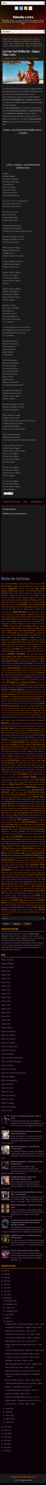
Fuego (6, 703)
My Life (13, 820)
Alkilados (25, 598)
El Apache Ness (18, 675)
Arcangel (23, 604)
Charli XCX (16, 637)
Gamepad (36, 703)
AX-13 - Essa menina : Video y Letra (25, 1250)
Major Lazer (28, 784)
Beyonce (15, 617)
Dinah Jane (23, 668)
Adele (43, 586)
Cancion (16, 39)
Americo (20, 600)
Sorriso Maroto (40, 877)
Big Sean (30, 617)
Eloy (2, 687)
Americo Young (29, 600)
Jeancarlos (42, 726)
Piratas (39, 846)
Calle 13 (35, 626)
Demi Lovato (19, 663)
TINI (43, 879)
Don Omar (16, 670)
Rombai (41, 857)
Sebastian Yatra (37, 865)
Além (43, 598)
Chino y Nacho (20, 639)
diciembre (10, 1301)
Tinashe (21, 891)
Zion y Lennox (30, 912)
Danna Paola (5, 659)
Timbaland (15, 891)
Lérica (15, 782)
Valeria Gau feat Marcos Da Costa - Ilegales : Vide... (24, 1364)
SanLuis (27, 862)
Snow (3, 875)
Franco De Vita (10, 701)
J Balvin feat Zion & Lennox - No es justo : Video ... (23, 1334)
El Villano (22, 685)
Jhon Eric (18, 730)
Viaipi (27, 903)
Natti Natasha (29, 822)
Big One (24, 617)
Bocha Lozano (30, 619)
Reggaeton (17, 41)
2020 (6, 1291)
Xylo (23, 910)
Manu (18, 790)
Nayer (38, 822)
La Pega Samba (38, 758)
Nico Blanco (20, 827)
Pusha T (3, 851)
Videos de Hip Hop (8, 1050)
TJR (2, 882)
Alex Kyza (16, 593)
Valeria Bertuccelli (6, 900)
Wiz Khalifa (12, 910)
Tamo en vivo (18, 882)
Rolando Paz (33, 858)
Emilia (30, 687)
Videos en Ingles (7, 1099)
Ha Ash (12, 715)
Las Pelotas (12, 765)
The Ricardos (15, 888)
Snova (43, 872)
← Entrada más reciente (11, 502)
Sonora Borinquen (30, 877)
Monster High (25, 817)
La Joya (3, 756)
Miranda (26, 815)
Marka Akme (39, 797)
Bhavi (20, 617)
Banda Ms (35, 612)
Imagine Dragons (10, 720)
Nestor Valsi (23, 824)
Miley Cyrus (18, 815)
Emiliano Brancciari (39, 687)
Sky (22, 872)
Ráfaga (43, 860)
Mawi (24, 806)
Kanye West (8, 744)
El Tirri (43, 682)
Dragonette (34, 670)
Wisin (35, 907)
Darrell (34, 659)
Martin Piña (10, 801)
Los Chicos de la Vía (39, 772)
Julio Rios (4, 742)
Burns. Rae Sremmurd (30, 623)
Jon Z (43, 733)
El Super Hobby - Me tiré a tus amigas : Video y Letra (24, 1324)
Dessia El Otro (6, 666)
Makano (42, 784)
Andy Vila (19, 602)
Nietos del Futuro (39, 827)
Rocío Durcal (20, 858)
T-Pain (38, 879)
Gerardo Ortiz (25, 706)
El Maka (36, 677)
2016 (6, 1430)
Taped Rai (35, 882)
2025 (6, 1274)
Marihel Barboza (31, 794)
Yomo (12, 912)
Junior (10, 742)
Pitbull (6, 848)
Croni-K (42, 649)
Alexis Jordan (30, 595)
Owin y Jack (9, 837)
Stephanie (12, 879)
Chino (11, 640)
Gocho (42, 708)
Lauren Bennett (31, 765)
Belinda (30, 614)
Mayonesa (39, 806)
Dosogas (23, 670)
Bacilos (43, 609)
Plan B (12, 848)
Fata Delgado (12, 696)
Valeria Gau (17, 900)
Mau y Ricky (17, 806)
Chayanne (5, 640)
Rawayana (30, 851)
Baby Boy (20, 609)
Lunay (3, 782)
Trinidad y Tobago (10, 895)
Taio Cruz (10, 882)
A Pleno (31, 584)
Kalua (3, 744)
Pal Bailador (17, 839)
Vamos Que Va (33, 900)
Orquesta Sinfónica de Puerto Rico (21, 834)
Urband (10, 898)
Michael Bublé (27, 810)
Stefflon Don (27, 41)
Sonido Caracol (24, 875)
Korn (43, 749)
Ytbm (16, 912)
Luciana (9, 780)
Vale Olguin (31, 898)
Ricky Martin (28, 855)
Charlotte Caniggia (28, 637)
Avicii (18, 607)
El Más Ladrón (5, 680)
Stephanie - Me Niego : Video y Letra (18, 1360)
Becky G (24, 614)
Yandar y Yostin (33, 910)
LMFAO (40, 751)
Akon (17, 591)
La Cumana (23, 753)
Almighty (31, 598)
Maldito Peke (22, 787)
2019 (6, 1295)
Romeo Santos (7, 860)
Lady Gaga (41, 760)
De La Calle (30, 661)
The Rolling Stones (25, 888)
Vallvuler (26, 900)
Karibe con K (17, 744)
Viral (32, 905)
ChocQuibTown (33, 640)
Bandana (17, 614)
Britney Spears (17, 621)
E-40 (28, 673)
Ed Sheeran (40, 673)
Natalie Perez (10, 822)
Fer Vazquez (9, 699)
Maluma (31, 787)
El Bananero (35, 675)
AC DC (39, 584)
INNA (32, 717)
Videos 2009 (6, 971)
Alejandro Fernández (37, 591)
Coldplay (35, 646)
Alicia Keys (15, 598)
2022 (6, 1284)
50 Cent (25, 584)
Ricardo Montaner (15, 855)
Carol (35, 633)
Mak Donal (36, 784)
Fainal (23, 694)
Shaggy (42, 867)
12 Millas (7, 584)
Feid (25, 696)
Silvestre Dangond (25, 870)
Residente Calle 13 (19, 853)
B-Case (3, 609)
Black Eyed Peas (39, 617)
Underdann (4, 898)
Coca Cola (27, 646)
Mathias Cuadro (29, 804)
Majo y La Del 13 (16, 784)
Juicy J (23, 740)
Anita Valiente (36, 602)
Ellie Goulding (41, 685)
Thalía (26, 884)
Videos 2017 (5, 1001)
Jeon (16, 728)
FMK (43, 692)
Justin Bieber (19, 742)
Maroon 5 (12, 799)
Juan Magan (29, 737)
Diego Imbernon (36, 666)
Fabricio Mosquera (8, 694)
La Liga (22, 756)
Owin (3, 837)
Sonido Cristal (34, 875)
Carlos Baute (12, 633)
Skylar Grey (28, 872)
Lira (12, 769)
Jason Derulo (11, 726)
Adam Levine (37, 586)
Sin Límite (10, 872)
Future (10, 703)
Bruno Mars (40, 621)
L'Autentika (21, 751)
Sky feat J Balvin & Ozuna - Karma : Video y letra (22, 1380)
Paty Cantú (24, 841)
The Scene (36, 888)
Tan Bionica (27, 882)
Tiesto (10, 891)
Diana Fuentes (27, 666)
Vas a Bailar (10, 903)
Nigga (3, 829)
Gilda (21, 708)
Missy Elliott (5, 817)
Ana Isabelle (38, 600)
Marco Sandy (23, 792)
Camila (36, 628)
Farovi (43, 694)
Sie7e (17, 870)
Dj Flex (42, 668)
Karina (24, 744)
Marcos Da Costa (36, 792)
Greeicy (22, 710)
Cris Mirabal (27, 649)
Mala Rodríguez (5, 787)
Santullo (32, 862)
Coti (22, 649)
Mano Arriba (11, 790)
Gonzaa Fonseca (7, 710)
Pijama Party (24, 846)
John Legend (23, 733)
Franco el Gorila (28, 701)
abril (7, 1412)
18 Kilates (13, 584)
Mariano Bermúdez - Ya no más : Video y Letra (22, 1371)
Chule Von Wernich (22, 644)
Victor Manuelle (11, 905)
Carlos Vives (29, 633)
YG (26, 910)
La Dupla (30, 753)
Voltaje (36, 905)
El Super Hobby (28, 682)
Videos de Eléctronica (9, 1046)
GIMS (14, 703)
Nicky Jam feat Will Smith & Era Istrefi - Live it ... (22, 1397)
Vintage (28, 905)
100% (3, 584)
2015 (5, 1434)
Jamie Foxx (42, 723)
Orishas (8, 834)
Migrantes (25, 813)
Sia (13, 870)
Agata (32, 589)
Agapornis (13, 588)
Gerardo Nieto (14, 706)
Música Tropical (7, 960)
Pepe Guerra (35, 844)
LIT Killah (35, 751)
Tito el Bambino (30, 891)
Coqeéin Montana (6, 649)
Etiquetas (16, 924)
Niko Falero (9, 829)
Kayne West (10, 747)
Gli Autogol (27, 708)
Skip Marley (17, 872)
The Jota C (28, 886)
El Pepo (22, 680)
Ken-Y (27, 747)
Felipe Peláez (39, 696)
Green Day (28, 710)
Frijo (2, 703)
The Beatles (38, 884)
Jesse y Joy (32, 728)
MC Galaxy (20, 782)
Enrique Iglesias (17, 689)
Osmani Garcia (40, 834)
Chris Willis (34, 642)
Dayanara (22, 661)
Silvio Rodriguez (37, 870)
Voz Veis (42, 905)
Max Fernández (31, 806)
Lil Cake (24, 767)
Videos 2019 (5, 1009)
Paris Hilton (4, 841)
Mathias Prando (40, 804)
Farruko (4, 696)
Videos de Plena (7, 1065)
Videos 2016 (5, 997)
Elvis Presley (8, 687)
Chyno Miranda (33, 644)
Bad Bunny (19, 611)
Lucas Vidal (41, 777)
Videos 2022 (5, 1020)
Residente (9, 853)
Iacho (36, 717)
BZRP (14, 609)
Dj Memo (9, 670)
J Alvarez (39, 720)
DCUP (40, 651)
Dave (38, 659)
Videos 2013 (5, 986)
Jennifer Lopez (8, 728)
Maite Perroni (5, 784)
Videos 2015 (5, 994)
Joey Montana (10, 733)
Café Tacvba (13, 626)
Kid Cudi (29, 749)
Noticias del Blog (7, 964)
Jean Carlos (35, 726)
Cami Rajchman (27, 628)
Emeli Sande (16, 687)
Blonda (15, 619)
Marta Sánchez (22, 799)
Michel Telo (5, 813)
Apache (11, 604)
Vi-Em (22, 902)
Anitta (42, 602)
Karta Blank (37, 744)
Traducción (37, 893)
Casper (40, 633)
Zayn (22, 912)
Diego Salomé (13, 668)
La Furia (35, 753)
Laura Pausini (21, 765)
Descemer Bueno (39, 663)
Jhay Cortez (11, 730)
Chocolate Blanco (6, 642)
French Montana (39, 701)
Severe (37, 867)
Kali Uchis (42, 742)
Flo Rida (37, 699)
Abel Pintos (8, 586)
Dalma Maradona (39, 654)
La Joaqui (42, 753)
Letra (23, 39)
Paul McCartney (34, 841)
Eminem (5, 689)
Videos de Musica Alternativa (12, 1058)
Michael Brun (18, 810)
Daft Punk (30, 654)
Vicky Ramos (40, 903)
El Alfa (11, 675)
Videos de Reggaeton (33, 44)
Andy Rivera (12, 602)
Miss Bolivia (34, 815)
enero (8, 1422)
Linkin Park (5, 769)
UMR (37, 895)
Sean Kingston (40, 862)
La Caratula (8, 753)
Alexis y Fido (39, 595)
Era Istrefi (29, 690)
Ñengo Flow (5, 914)
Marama (35, 790)
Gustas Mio (13, 713)
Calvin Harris (16, 628)
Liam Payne (18, 767)
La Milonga (40, 756)
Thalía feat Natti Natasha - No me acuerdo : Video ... (24, 1383)
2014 (6, 1437)
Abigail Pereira (17, 586)
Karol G (29, 744)
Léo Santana (9, 782)
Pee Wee (28, 844)
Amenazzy (13, 600)
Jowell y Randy (39, 735)
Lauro (38, 765)
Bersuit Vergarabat (6, 617)
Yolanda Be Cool (6, 912)
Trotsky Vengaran (22, 895)
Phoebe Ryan (11, 846)
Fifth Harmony (29, 699)
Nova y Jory (9, 831)
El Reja (11, 682)
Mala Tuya (14, 787)
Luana (19, 777)
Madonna (31, 782)
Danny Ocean (15, 659)
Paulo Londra (11, 844)
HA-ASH (7, 715)
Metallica (38, 808)
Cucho (16, 651)
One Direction (39, 831)
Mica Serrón (9, 810)
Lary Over (38, 763)
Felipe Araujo (31, 696)
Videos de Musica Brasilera (11, 1061)
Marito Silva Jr (18, 797)
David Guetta (12, 661)
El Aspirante (27, 675)
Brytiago (20, 623)
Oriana (3, 834)
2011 (5, 1447)
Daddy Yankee (16, 653)
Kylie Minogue (14, 751)
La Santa (22, 760)
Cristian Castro (35, 649)
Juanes (4, 739)
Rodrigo (27, 858)
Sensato (22, 867)
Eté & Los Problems (10, 692)
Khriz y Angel (22, 749)
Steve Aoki (27, 879)
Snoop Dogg (36, 872)
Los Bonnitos (14, 772)
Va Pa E (21, 898)
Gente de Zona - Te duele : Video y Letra (20, 1404)
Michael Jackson (38, 810)
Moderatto (17, 817)
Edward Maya (5, 675)
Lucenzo (3, 780)
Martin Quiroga (20, 801)
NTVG (20, 819)
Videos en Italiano (8, 1103)
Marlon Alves (5, 799)
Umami (43, 895)
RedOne (42, 851)
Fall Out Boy (30, 694)
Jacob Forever (33, 723)
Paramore (41, 839)
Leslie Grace (10, 767)
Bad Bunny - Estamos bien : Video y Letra (20, 1331)
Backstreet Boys (7, 612)
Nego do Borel (5, 824)
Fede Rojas (20, 696)
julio (7, 1318)
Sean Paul (4, 865)
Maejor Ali (38, 782)
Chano (9, 637)
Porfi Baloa (18, 848)
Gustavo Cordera (33, 713)
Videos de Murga (7, 1054)
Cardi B (38, 630)
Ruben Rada (36, 860)
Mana (3, 790)
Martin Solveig (40, 801)
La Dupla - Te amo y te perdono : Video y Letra (22, 1357)
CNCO (6, 626)
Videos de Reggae (8, 1077)
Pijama (17, 846)
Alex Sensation (25, 593)
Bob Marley (22, 619)
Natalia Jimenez (34, 820)
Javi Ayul (24, 726)
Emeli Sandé (24, 687)
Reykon (34, 853)
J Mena (12, 723)
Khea (15, 749)
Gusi (8, 713)
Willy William (28, 907)
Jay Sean (29, 726)
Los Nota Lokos (36, 774)
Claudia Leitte (10, 646)
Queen (9, 851)
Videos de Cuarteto (8, 1039)
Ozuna (19, 836)
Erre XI (34, 690)
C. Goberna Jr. (41, 623)
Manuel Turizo (26, 790)
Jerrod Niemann (22, 728)
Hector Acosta (31, 715)
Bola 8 (37, 619)
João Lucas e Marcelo (7, 737)
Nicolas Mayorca (29, 827)
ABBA (35, 584)
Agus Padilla (40, 589)
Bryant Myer (5, 623)
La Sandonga (13, 760)
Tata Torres (41, 882)
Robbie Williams (11, 858)
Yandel (41, 909)
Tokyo (7, 893)
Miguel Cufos (33, 813)
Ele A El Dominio (31, 685)
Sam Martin (13, 862)
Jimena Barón (34, 730)
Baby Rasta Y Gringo (32, 609)
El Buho (41, 675)
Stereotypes (20, 879)
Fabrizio (18, 694)
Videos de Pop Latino (9, 1069)
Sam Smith (21, 862)
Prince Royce (28, 848)
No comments (32, 58)
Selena (3, 867)
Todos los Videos (7, 967)
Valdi (25, 898)
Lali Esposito (9, 763)
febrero (9, 1419)
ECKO (33, 673)
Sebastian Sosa (13, 865)
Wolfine (19, 910)
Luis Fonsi (29, 39)
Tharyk (31, 884)
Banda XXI (10, 614)
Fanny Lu (38, 694)
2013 (5, 1440)
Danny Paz (24, 659)
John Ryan (38, 733)
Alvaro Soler (37, 598)
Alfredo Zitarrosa (6, 598)
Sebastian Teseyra (23, 865)
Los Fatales (13, 774)
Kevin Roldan (10, 749)
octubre (9, 1308)
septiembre (10, 1311)
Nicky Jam (10, 826)
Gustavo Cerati (22, 713)
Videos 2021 (5, 1016)
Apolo (16, 604)
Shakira (6, 869)
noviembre (10, 1304)
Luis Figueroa (31, 780)
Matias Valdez (6, 806)
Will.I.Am (20, 907)
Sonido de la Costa (17, 877)
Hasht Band (23, 715)
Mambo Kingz (41, 787)
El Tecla (38, 682)
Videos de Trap (7, 1092)
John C (18, 733)
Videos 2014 (5, 990)
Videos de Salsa (7, 1088)
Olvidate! (22, 831)
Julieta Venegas (39, 740)
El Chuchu (7, 677)
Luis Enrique (23, 780)
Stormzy (33, 879)
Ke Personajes (19, 747)
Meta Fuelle (32, 808)
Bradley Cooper (6, 621)
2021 (5, 1288)
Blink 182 (9, 619)
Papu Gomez (33, 839)
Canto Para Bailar (29, 630)
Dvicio (14, 673)
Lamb (33, 763)
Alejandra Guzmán (24, 591)
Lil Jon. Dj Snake (32, 767)
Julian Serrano (29, 740)
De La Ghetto (40, 661)
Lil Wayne (41, 767)
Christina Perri (11, 644)
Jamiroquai (4, 726)
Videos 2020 (5, 1012)
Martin (30, 799)
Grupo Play (36, 710)
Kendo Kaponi (34, 747)
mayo (8, 1408)
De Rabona (11, 663)
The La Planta (36, 886)
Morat (40, 817)
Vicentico (32, 903)
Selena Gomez (13, 867)
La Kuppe (16, 756)
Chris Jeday (26, 642)
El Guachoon (20, 677)
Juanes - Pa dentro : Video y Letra (17, 1394)
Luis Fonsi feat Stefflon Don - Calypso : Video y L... (23, 1338)
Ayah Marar (36, 607)
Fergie (15, 699)
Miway (11, 817)
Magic (43, 782)
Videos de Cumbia (8, 1043)
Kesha (3, 749)
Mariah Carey (6, 794)
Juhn (18, 740)
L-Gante (29, 751)
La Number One (11, 758)
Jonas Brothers (6, 735)
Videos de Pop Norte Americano (13, 1073)
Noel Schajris (40, 829)
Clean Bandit (19, 646)
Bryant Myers (13, 623)
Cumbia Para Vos (33, 651)
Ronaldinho (23, 860)
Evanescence (38, 692)
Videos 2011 (5, 979)
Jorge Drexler (16, 735)
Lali (2, 763)
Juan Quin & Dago (39, 737)
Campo (15, 630)
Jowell (31, 735)
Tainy (5, 882)
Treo (2, 895)
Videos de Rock (7, 1084)
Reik (3, 853)
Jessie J (39, 728)
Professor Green (40, 848)
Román (17, 860)
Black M (3, 619)
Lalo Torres (27, 763)
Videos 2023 (5, 1024)
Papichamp (26, 839)
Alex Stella (33, 593)
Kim (36, 749)
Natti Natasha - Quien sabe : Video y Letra (20, 1341)
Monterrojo (34, 817)
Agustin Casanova (8, 591)
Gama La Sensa (28, 703)
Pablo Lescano (6, 839)
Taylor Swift (5, 884)
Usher (16, 898)
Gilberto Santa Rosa (13, 708)
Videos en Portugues (9, 1107)
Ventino (16, 903)
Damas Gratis (11, 656)
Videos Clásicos (7, 1028)
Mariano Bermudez (18, 794)
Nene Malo (14, 824)
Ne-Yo (42, 822)
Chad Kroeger (33, 635)
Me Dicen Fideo (9, 808)
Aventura (14, 607)
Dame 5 (20, 656)
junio (8, 1321)
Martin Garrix (36, 799)
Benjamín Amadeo (39, 614)
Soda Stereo (9, 875)
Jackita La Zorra (21, 723)
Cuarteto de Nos (7, 651)
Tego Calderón (15, 884)
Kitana (39, 749)
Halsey (17, 715)
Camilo (9, 630)
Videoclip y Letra (23, 17)
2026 (6, 1271)
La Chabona (15, 753)
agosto (8, 1314)
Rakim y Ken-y (21, 851)
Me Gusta (18, 808)
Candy (20, 630)
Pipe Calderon (33, 846)
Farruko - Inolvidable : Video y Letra (18, 1387)
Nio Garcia (17, 829)
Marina (39, 794)
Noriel (3, 831)
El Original (15, 680)
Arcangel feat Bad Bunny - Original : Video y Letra (23, 1327)
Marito (12, 797)
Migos (18, 813)
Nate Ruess (18, 822)
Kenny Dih (41, 747)
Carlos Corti (20, 633)
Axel (30, 607)
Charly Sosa (40, 637)
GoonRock (17, 710)
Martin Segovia (31, 801)
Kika (33, 749)
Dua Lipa (8, 673)
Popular (6, 924)
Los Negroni (23, 774)
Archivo (27, 924)
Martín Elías (19, 804)
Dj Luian (3, 670)
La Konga (9, 756)
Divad (29, 668)
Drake (40, 670)
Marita (7, 797)
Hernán (15, 717)
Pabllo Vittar (30, 837)
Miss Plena (41, 815)
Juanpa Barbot (12, 740)
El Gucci (29, 677)
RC (13, 851)
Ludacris (16, 780)
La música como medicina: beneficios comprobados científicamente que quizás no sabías (26, 1222)
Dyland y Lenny (22, 673)
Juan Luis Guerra (19, 737)
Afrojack (4, 589)
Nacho (26, 819)
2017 (6, 1427)
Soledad (16, 875)
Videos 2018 (19, 44)
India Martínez (21, 720)
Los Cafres (22, 772)
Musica (36, 39)
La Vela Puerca (31, 760)
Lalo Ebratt (19, 763)
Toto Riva (30, 893)
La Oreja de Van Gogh (24, 758)
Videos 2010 (5, 975)
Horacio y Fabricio (24, 717)
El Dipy (13, 677)
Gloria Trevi (35, 708)
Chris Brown (17, 642)
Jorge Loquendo (25, 735)
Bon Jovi (42, 619)
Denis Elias (28, 663)
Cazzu (8, 635)
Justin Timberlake (32, 742)
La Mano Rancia (30, 756)
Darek (29, 659)
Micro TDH (13, 813)
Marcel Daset (14, 792)
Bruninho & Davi (29, 621)
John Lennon (31, 733)
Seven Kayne (30, 867)
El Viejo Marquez (14, 685)
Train (43, 893)
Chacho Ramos (23, 635)
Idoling (40, 717)
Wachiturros (5, 907)
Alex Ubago (41, 593)
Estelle (39, 690)
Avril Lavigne (24, 607)
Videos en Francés (8, 1095)
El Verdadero (5, 685)
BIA (7, 609)
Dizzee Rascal (36, 668)
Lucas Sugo (29, 776)
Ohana (16, 831)
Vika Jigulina (21, 905)
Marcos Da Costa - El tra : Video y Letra (19, 1367)
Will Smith (13, 907)
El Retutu (18, 682)
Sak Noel (6, 862)
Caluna (7, 628)
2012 (5, 1444)
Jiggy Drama (25, 730)
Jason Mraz (18, 726)
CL (2, 626)
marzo (8, 1415)
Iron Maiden (31, 720)
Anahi (7, 602)
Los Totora (12, 777)
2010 (6, 1451)
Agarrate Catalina (24, 589)
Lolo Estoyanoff (27, 769)
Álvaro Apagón (40, 912)
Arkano (30, 604)
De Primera (4, 663)
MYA (25, 782)
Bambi (29, 612)
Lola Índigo (17, 769)
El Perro (28, 680)
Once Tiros (29, 831)
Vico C (3, 905)
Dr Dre (29, 670)
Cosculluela (16, 649)
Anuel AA (4, 604)
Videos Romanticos (8, 1031)
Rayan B (36, 851)
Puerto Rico (7, 41)
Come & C (42, 646)
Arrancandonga (39, 604)
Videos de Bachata (8, 1035)
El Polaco (34, 680)
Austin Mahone (5, 607)
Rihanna (38, 855)
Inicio (5, 39)
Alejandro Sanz (7, 593)
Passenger (18, 841)
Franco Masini (19, 701)
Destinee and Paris (17, 666)
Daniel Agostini (40, 656)
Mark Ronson (28, 797)
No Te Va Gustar (27, 829)
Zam (19, 912)
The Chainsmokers (17, 886)
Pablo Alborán (39, 837)
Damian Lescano (29, 656)
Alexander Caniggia (8, 595)
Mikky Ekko (9, 815)
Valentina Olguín (40, 898)
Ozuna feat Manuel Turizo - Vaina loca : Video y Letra (24, 1350)
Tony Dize (22, 893)
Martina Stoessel (7, 804)
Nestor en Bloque (34, 824)
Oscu (33, 834)
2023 (6, 1281)
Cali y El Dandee (24, 626)
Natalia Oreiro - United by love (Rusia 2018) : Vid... (23, 1400)
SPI (2, 862)
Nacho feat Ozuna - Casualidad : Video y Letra (22, 1354)
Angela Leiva (27, 602)
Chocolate (42, 640)
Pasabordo (11, 841)
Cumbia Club (22, 651)
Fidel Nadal (21, 699)
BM (10, 609)
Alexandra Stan (20, 595)
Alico (20, 598)
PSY (24, 837)
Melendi (25, 808)
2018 (10, 39)
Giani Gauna (34, 706)
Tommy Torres (13, 893)
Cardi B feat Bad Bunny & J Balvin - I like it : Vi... (22, 1390)
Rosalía (30, 860)
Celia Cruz (14, 635)
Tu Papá (32, 895)
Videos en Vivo (6, 1110)
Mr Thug (7, 820)
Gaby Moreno (20, 703)
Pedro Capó (21, 844)
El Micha (42, 677)
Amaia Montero (5, 600)
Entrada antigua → (37, 502)
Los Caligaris (29, 772)
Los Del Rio (4, 774)
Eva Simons (30, 692)
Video (11, 44)
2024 (6, 1278)
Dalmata (3, 656)
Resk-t (29, 853)
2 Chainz (20, 584)
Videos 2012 (5, 982)
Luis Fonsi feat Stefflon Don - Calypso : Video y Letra (21, 53)
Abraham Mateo (27, 586)
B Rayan (42, 607)
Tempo (21, 884)
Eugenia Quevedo (22, 692)
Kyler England (5, 751)
